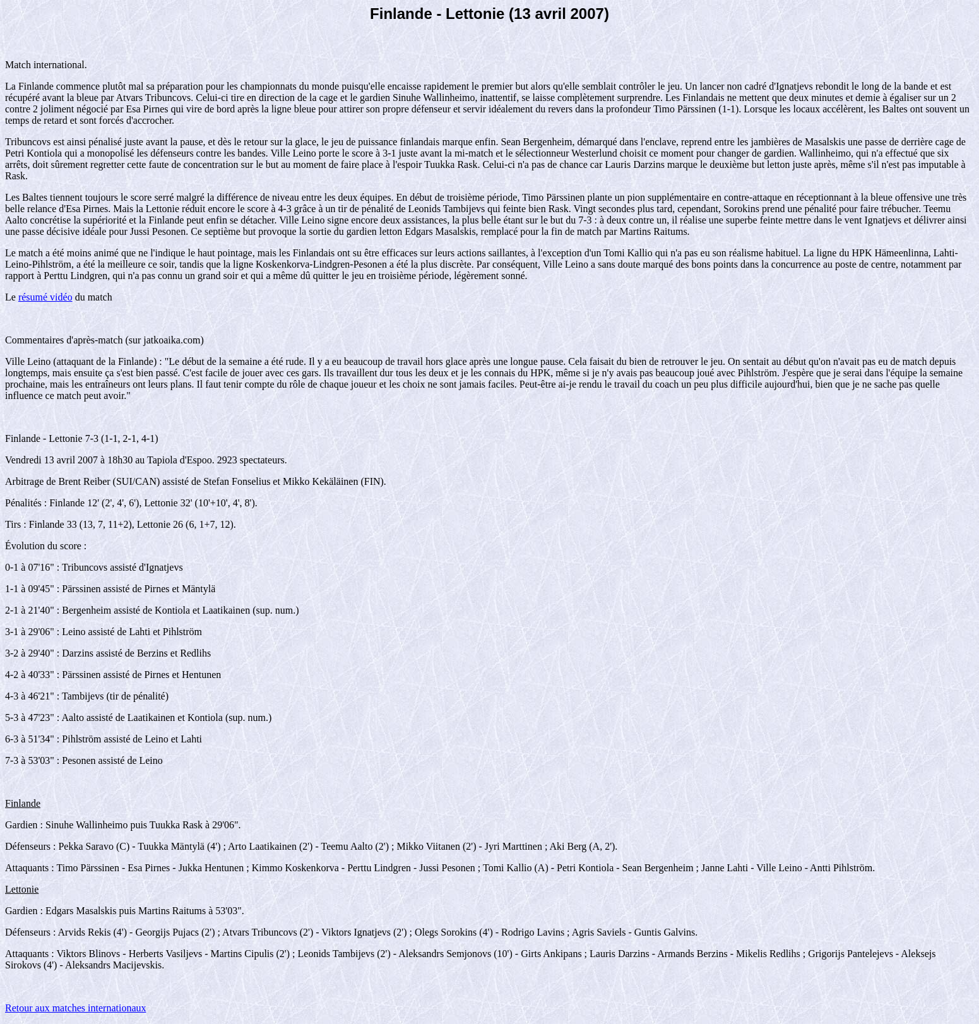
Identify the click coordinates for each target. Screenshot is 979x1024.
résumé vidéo (45, 297)
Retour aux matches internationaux (75, 1008)
